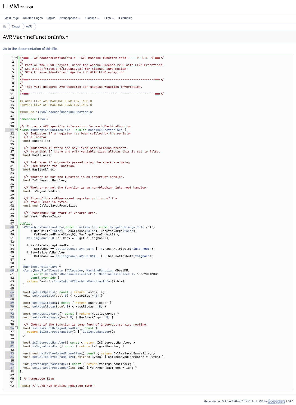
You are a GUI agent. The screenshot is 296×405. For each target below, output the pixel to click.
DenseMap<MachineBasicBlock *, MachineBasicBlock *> (90, 274)
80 (9, 342)
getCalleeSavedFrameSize (60, 353)
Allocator (75, 270)
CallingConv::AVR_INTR (75, 249)
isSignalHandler (96, 332)
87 (9, 368)
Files (109, 18)
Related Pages (33, 18)
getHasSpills (43, 292)
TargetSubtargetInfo (127, 227)
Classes (92, 18)
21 (9, 130)
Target (16, 26)
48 (9, 227)
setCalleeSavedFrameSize (53, 357)
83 (9, 353)
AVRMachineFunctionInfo (50, 130)
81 (9, 346)
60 (9, 270)
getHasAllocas (44, 303)
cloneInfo (60, 281)
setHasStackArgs (45, 317)
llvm (41, 119)
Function (83, 227)
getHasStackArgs (45, 314)
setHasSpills (43, 296)
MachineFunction (100, 270)
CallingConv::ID (40, 238)
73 (9, 317)
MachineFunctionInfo (105, 130)
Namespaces (69, 18)
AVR (29, 26)
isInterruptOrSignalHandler (55, 328)
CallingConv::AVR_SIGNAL (76, 256)
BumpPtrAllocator (48, 270)
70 (9, 306)
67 (9, 296)
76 (9, 328)
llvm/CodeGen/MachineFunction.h (65, 112)
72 (9, 314)
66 (9, 292)
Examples (125, 18)
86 (9, 364)
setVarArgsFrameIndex (50, 368)
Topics (51, 18)
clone (27, 270)
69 (9, 303)
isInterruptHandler (56, 332)
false (56, 231)
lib (4, 26)
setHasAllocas (44, 306)
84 (9, 357)
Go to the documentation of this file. (30, 48)
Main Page (11, 18)
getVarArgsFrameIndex (49, 364)
